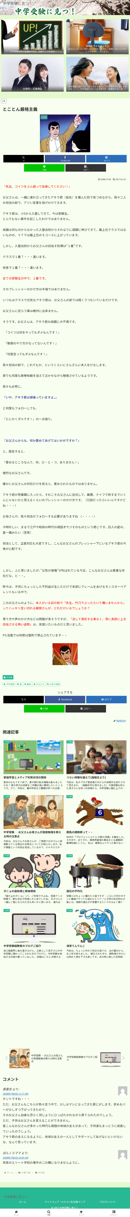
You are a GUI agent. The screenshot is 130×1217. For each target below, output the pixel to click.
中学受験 (9, 684)
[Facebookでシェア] (65, 158)
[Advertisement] (65, 1003)
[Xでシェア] (23, 158)
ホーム (22, 1201)
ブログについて (107, 1201)
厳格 (27, 684)
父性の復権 (53, 684)
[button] (85, 168)
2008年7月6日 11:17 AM (15, 1093)
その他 (8, 677)
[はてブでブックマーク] (106, 158)
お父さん (39, 684)
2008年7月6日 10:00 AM (15, 1157)
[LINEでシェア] (44, 168)
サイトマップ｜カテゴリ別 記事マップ (65, 1201)
